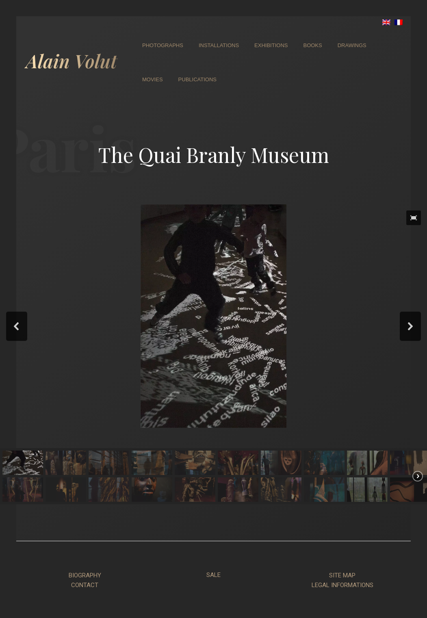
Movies (152, 79)
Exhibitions (271, 45)
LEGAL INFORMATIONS (342, 585)
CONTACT (84, 585)
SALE (213, 575)
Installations (219, 45)
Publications (197, 79)
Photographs (162, 45)
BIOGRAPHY (85, 575)
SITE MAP (342, 575)
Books (312, 45)
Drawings (352, 45)
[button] (413, 218)
